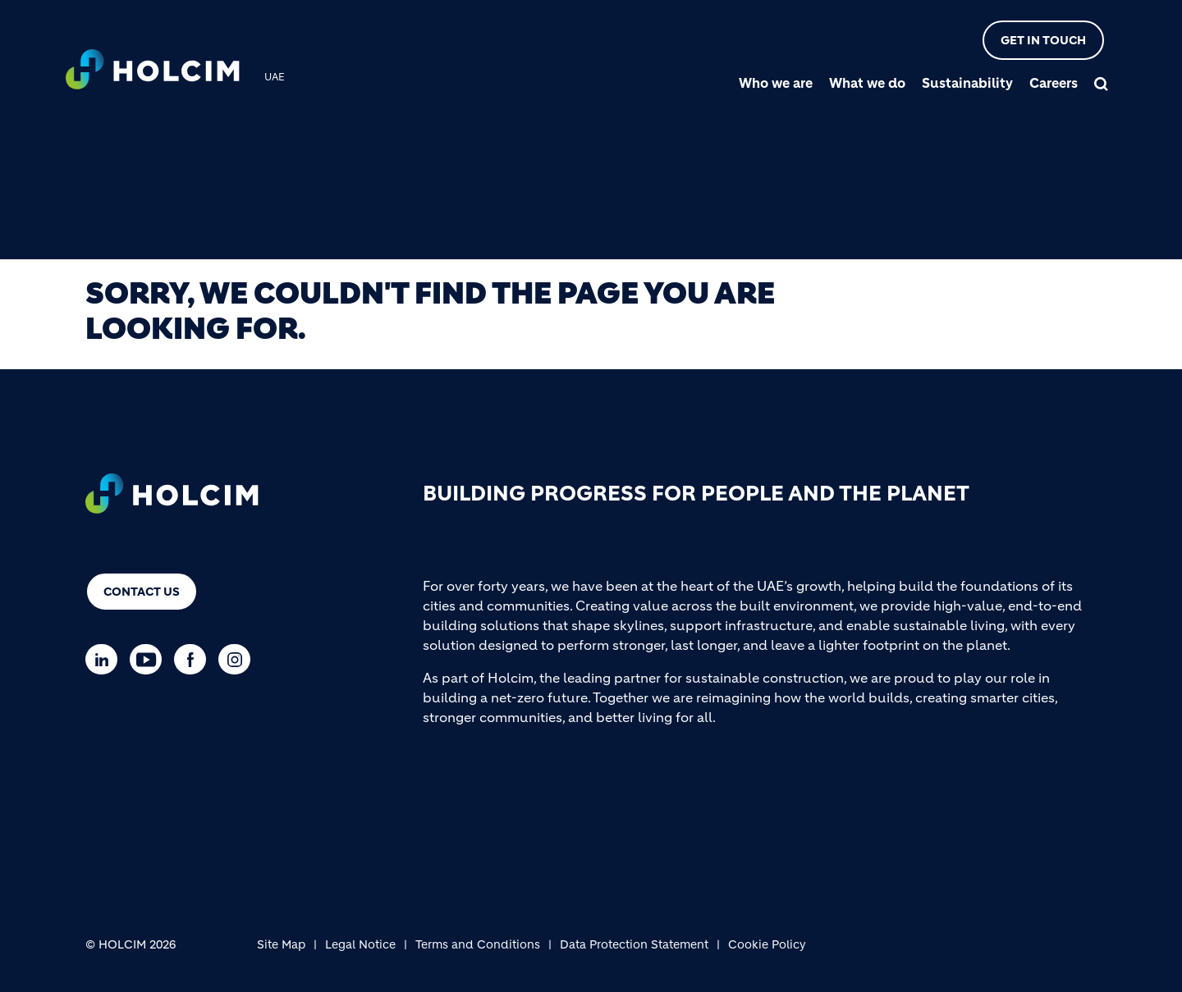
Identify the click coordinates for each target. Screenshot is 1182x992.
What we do (867, 83)
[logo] (153, 71)
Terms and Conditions (477, 944)
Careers (1053, 83)
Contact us (141, 591)
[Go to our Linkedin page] (105, 659)
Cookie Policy (767, 944)
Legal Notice (360, 944)
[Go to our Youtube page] (150, 659)
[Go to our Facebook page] (194, 659)
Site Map (281, 944)
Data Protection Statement (634, 944)
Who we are (776, 83)
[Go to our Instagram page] (238, 659)
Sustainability (967, 83)
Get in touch (1043, 40)
